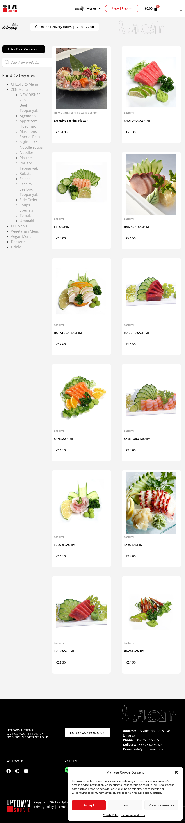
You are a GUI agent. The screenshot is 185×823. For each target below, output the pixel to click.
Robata (26, 173)
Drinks (16, 247)
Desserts (18, 241)
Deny (125, 805)
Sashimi (26, 184)
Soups (25, 205)
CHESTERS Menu (24, 84)
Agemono (28, 115)
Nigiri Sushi (29, 142)
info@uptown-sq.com (149, 749)
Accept (89, 805)
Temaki (26, 215)
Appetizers (28, 121)
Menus (88, 8)
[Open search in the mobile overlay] (27, 62)
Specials (26, 210)
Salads (25, 178)
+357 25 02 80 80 (149, 744)
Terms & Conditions (133, 815)
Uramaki (27, 220)
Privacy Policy (44, 807)
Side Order (28, 199)
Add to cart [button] (95, 133)
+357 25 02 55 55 (146, 740)
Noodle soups (31, 147)
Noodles (27, 152)
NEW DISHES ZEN (65, 112)
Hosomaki (28, 126)
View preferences (161, 805)
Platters (26, 157)
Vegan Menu (21, 236)
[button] (176, 772)
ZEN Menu (19, 89)
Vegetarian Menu (25, 231)
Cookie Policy (111, 815)
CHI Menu (19, 226)
